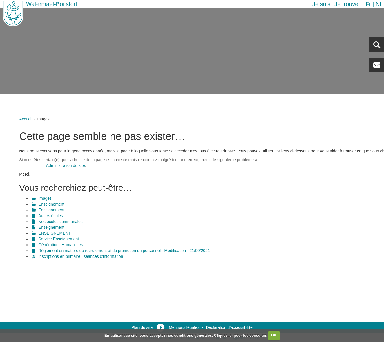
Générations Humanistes (60, 244)
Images (45, 198)
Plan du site (142, 327)
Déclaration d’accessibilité (229, 327)
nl (378, 4)
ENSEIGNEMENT (54, 233)
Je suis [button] (321, 4)
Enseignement (51, 204)
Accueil (25, 119)
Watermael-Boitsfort (51, 4)
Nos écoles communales (60, 221)
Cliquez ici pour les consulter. (240, 335)
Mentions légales (184, 327)
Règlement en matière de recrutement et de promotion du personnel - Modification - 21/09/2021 (124, 250)
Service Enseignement (58, 239)
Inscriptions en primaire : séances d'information (80, 256)
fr (368, 4)
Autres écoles (50, 215)
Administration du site (65, 165)
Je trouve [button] (346, 4)
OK (274, 335)
